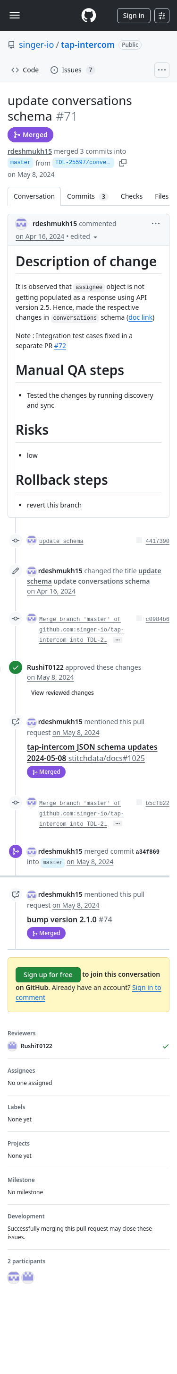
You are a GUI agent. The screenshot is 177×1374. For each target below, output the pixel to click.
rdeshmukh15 (30, 151)
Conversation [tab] (34, 196)
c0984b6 (157, 619)
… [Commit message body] (117, 640)
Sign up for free (48, 974)
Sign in (133, 15)
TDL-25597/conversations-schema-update (84, 162)
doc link (140, 317)
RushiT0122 (45, 667)
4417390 (157, 541)
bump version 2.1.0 (69, 919)
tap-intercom (88, 44)
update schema (61, 541)
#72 (60, 345)
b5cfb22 (157, 803)
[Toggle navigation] (15, 15)
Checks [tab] (132, 196)
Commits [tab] (91, 196)
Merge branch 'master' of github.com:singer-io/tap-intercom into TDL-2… (81, 630)
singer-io (36, 44)
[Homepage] (88, 15)
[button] (155, 223)
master (20, 162)
